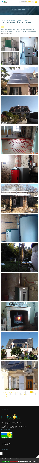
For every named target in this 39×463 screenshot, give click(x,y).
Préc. (3, 396)
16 (33, 392)
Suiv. (6, 396)
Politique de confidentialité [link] (31, 461)
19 (4, 394)
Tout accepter (6, 461)
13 (26, 392)
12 (24, 392)
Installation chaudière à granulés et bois (7, 31)
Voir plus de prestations (6, 33)
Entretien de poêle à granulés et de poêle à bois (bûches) (25, 29)
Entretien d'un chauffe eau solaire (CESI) (8, 29)
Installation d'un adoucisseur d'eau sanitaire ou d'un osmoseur (26, 31)
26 (21, 394)
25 (19, 394)
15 (31, 392)
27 (24, 394)
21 (9, 394)
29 (29, 394)
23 (14, 394)
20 (6, 394)
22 (11, 394)
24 (16, 394)
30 (31, 394)
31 (34, 394)
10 (19, 392)
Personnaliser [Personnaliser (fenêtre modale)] (22, 461)
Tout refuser (14, 461)
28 (26, 394)
